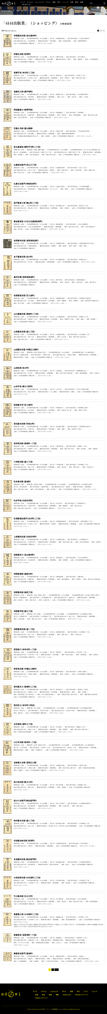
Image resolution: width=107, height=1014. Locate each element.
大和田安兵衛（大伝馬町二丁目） (27, 877)
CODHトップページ (41, 998)
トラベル (30, 2)
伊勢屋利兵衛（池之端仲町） (25, 35)
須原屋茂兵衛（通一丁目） (24, 629)
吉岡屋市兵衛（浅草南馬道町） (26, 240)
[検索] (103, 3)
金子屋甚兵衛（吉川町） (23, 256)
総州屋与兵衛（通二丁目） (24, 820)
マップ (22, 2)
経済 (81, 2)
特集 (57, 995)
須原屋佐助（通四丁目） (23, 592)
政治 (76, 2)
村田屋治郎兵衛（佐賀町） (24, 840)
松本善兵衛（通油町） (22, 481)
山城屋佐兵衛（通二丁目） (24, 331)
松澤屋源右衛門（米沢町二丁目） (27, 518)
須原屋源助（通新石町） (23, 573)
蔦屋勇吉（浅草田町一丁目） (25, 934)
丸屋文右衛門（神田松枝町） (25, 183)
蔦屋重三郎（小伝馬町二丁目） (26, 914)
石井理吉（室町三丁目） (23, 724)
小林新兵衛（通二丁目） (23, 461)
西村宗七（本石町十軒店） (24, 705)
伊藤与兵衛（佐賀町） (22, 54)
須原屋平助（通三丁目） (23, 611)
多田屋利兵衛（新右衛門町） (25, 859)
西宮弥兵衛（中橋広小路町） (25, 668)
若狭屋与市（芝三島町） (23, 404)
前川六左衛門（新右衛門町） (25, 800)
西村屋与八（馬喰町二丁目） (25, 686)
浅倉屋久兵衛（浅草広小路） (25, 762)
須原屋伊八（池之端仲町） (24, 554)
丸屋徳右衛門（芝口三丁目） (25, 164)
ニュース (65, 2)
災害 (71, 2)
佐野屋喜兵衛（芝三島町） (24, 295)
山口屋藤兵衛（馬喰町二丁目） (26, 313)
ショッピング (39, 2)
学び (58, 2)
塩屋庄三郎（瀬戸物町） (23, 91)
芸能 (53, 2)
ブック (86, 991)
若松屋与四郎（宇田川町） (24, 423)
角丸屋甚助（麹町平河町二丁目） (27, 146)
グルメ (48, 2)
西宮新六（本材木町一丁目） (25, 649)
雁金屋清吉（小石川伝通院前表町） (28, 221)
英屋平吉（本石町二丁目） (24, 72)
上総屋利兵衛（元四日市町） (25, 536)
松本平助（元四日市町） (23, 500)
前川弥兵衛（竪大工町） (23, 782)
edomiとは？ (27, 4)
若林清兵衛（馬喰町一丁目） (25, 443)
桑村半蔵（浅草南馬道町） (24, 277)
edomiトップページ (81, 995)
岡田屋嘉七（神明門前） (23, 109)
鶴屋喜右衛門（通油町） (23, 953)
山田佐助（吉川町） (21, 367)
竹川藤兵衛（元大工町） (23, 896)
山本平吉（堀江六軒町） (23, 386)
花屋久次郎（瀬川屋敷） (23, 128)
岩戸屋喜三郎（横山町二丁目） (26, 202)
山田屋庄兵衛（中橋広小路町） (26, 349)
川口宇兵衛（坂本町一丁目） (25, 742)
